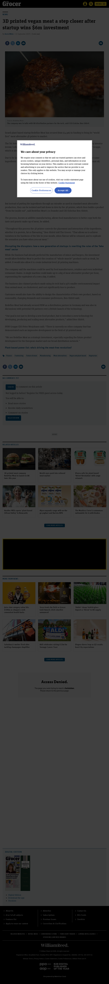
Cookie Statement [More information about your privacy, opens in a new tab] (66, 182)
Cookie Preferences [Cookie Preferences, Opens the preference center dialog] (41, 190)
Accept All (63, 190)
